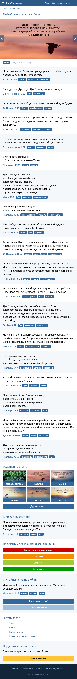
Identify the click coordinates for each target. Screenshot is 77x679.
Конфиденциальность (55, 668)
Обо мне (16, 668)
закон (25, 165)
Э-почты (38, 556)
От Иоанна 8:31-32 (12, 253)
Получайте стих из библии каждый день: (29, 544)
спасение (24, 410)
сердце (33, 593)
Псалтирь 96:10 (11, 456)
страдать (42, 215)
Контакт (39, 668)
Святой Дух (39, 94)
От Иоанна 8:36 (11, 108)
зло (30, 232)
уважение (36, 410)
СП (6, 63)
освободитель (43, 79)
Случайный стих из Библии (20, 579)
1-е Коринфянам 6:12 (14, 147)
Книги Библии (16, 632)
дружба (37, 368)
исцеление (42, 325)
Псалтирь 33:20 (11, 214)
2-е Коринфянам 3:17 (14, 93)
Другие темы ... (38, 506)
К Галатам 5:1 (10, 79)
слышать (46, 346)
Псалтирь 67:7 (10, 367)
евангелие (29, 325)
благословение (32, 346)
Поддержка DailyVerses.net (20, 646)
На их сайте (38, 569)
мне (16, 651)
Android (38, 562)
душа (42, 593)
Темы (47, 3)
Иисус (22, 79)
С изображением (38, 607)
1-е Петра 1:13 (10, 534)
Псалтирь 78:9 (10, 410)
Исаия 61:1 (8, 196)
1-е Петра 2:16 (10, 232)
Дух (29, 94)
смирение (25, 129)
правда (28, 254)
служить (47, 129)
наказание (48, 368)
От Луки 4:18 (9, 325)
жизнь (30, 79)
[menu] (74, 4)
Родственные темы (15, 466)
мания (48, 108)
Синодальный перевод (21, 63)
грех (40, 297)
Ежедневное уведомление (38, 550)
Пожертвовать (38, 658)
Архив (12, 627)
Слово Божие (40, 254)
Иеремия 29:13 (11, 593)
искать (34, 165)
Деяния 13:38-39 (11, 435)
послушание (25, 368)
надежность (26, 457)
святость (49, 297)
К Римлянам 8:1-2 (12, 278)
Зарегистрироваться (61, 3)
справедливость (28, 215)
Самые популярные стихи (22, 636)
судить (35, 279)
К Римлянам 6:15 (12, 385)
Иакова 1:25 (9, 346)
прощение (43, 435)
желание (36, 129)
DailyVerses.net (9, 8)
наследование (55, 254)
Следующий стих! (38, 601)
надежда (27, 197)
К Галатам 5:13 (10, 129)
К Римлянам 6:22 (12, 296)
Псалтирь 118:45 (11, 165)
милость (34, 385)
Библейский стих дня (16, 517)
